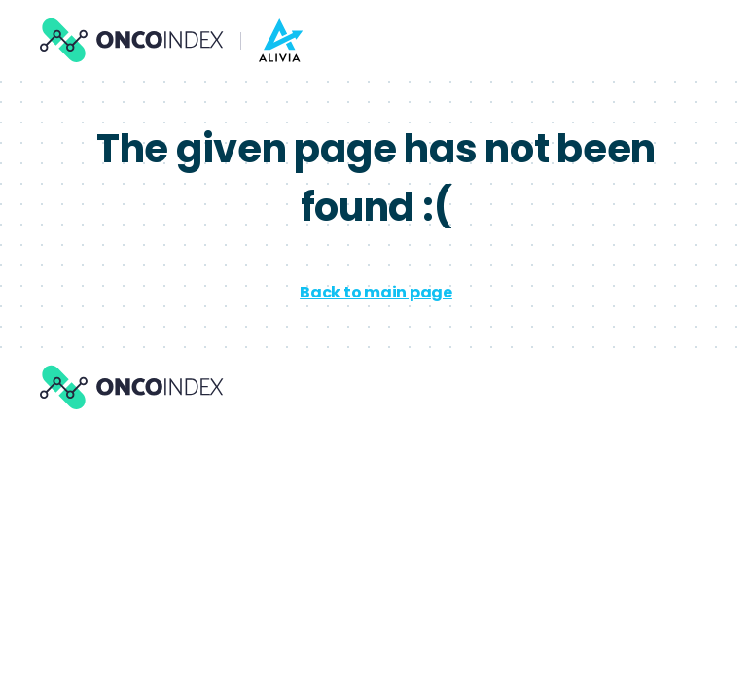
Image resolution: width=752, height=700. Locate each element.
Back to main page (376, 292)
